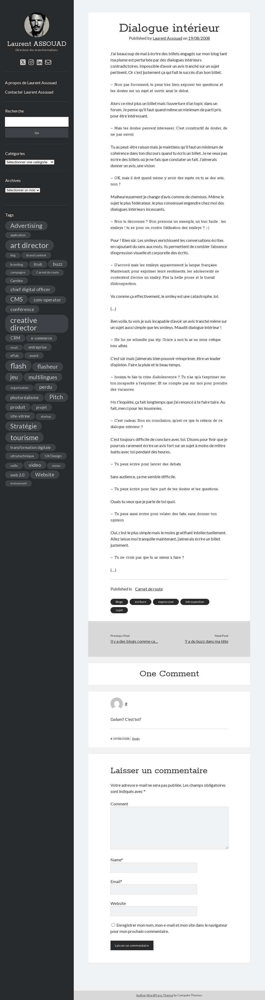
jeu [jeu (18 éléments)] (14, 377)
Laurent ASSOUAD (36, 44)
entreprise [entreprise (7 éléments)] (37, 346)
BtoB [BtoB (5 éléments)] (38, 264)
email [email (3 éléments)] (14, 347)
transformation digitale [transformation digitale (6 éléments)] (30, 447)
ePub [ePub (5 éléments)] (14, 355)
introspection (195, 602)
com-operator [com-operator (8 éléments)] (47, 299)
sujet (119, 610)
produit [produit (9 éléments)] (17, 407)
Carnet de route (149, 588)
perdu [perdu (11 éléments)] (45, 387)
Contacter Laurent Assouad (29, 91)
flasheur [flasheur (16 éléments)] (47, 366)
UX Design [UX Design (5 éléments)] (53, 456)
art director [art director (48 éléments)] (29, 245)
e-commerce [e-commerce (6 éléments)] (41, 338)
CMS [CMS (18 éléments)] (16, 299)
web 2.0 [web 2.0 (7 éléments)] (17, 474)
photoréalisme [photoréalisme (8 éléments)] (24, 397)
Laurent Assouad (167, 38)
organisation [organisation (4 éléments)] (19, 388)
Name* (117, 859)
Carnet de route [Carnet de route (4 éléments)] (47, 272)
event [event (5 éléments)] (34, 355)
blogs (119, 602)
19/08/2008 (199, 38)
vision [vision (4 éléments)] (56, 466)
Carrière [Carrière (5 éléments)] (16, 280)
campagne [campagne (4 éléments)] (17, 272)
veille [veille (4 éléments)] (14, 466)
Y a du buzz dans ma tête (206, 641)
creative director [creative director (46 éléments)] (23, 323)
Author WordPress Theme (154, 995)
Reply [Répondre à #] (136, 739)
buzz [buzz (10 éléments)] (57, 264)
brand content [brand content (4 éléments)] (36, 255)
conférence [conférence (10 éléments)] (22, 309)
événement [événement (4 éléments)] (18, 483)
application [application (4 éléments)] (18, 235)
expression (166, 602)
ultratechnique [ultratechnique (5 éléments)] (22, 456)
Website (118, 903)
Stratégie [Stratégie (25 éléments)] (23, 426)
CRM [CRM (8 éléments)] (15, 338)
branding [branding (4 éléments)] (16, 264)
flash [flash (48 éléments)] (18, 365)
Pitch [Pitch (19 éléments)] (56, 396)
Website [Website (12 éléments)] (44, 474)
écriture (140, 602)
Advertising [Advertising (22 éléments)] (26, 225)
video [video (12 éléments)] (35, 465)
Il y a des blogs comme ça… (134, 641)
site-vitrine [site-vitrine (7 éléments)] (20, 415)
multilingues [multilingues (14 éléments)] (43, 377)
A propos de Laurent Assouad (31, 82)
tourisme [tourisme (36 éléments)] (24, 437)
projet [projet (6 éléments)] (41, 407)
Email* (116, 881)
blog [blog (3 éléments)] (13, 255)
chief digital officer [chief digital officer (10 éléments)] (30, 289)
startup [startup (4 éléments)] (46, 416)
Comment (119, 803)
